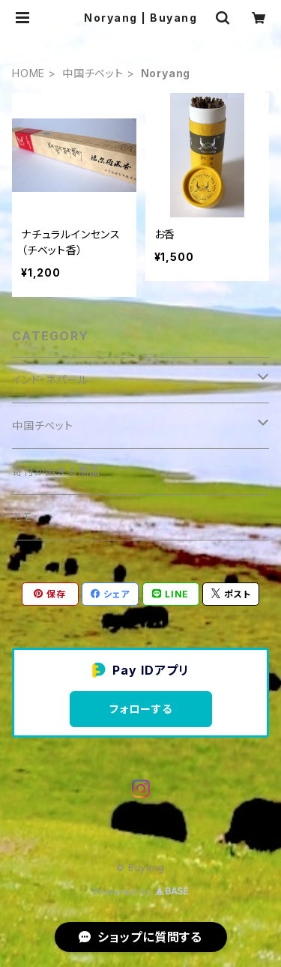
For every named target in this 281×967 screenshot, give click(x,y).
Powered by (141, 891)
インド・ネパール (50, 379)
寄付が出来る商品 (56, 471)
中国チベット (93, 73)
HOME (28, 73)
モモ (22, 516)
